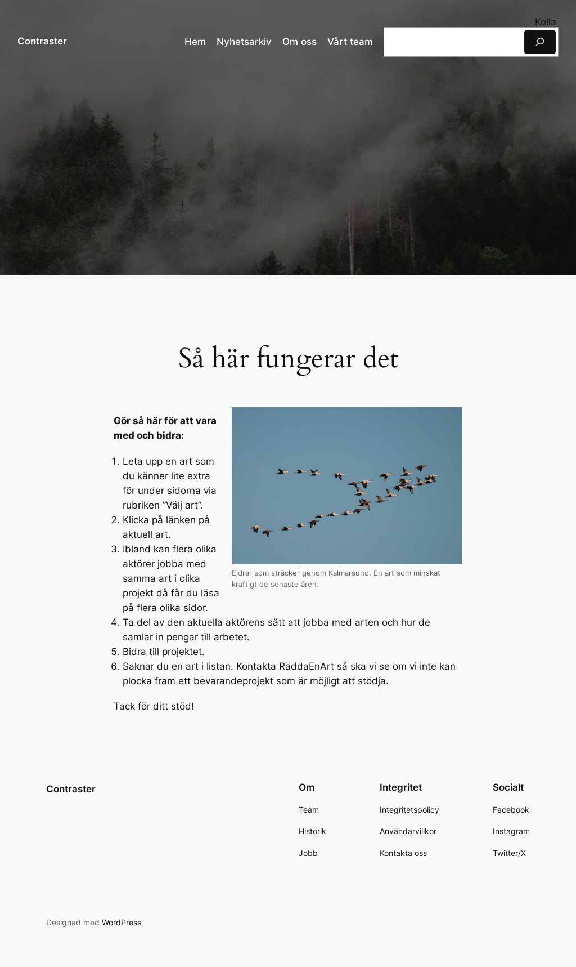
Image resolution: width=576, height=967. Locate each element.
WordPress (121, 922)
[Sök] (540, 41)
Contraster (42, 41)
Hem (195, 41)
